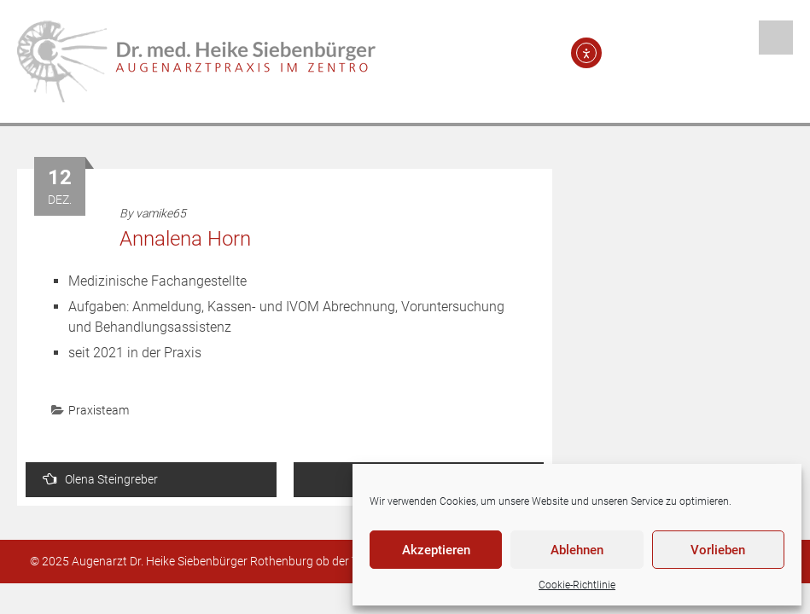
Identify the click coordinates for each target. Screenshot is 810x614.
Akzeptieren (436, 550)
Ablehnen (577, 550)
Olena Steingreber (100, 479)
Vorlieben (718, 550)
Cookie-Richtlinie (577, 585)
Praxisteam (98, 410)
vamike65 (161, 213)
